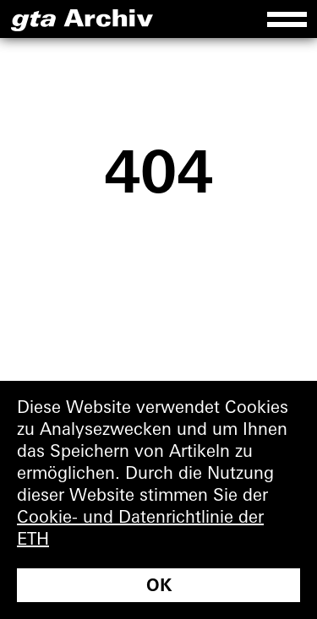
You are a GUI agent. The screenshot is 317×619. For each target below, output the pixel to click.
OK (159, 586)
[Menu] (286, 19)
